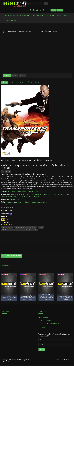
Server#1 (7, 75)
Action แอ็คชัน (10, 191)
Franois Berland (59, 194)
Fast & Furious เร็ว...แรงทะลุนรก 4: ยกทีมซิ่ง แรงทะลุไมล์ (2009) (65, 297)
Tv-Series (57, 360)
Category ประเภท (23, 15)
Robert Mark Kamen (30, 202)
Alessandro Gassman (46, 194)
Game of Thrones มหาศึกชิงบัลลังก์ (49, 323)
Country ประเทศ (37, 15)
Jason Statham (15, 194)
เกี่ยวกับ (4, 82)
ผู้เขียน (37, 82)
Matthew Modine (7, 196)
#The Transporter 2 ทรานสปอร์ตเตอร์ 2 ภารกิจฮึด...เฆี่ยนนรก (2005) (19, 230)
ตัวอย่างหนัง (13, 82)
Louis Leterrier (15, 199)
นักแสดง (22, 82)
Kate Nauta (35, 194)
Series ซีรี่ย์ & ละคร (11, 20)
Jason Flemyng (18, 196)
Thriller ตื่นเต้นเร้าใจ (35, 191)
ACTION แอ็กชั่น (43, 317)
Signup (60, 10)
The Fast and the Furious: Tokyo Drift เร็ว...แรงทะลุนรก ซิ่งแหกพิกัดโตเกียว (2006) (46, 297)
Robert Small (69, 194)
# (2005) (40, 227)
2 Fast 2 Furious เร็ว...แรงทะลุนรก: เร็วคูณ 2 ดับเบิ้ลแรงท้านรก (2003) (28, 297)
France (8, 205)
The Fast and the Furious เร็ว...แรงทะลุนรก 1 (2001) (9, 297)
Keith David (27, 196)
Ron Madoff (36, 196)
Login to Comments (11, 256)
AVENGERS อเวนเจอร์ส (45, 320)
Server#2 (14, 75)
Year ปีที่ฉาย (50, 15)
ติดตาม (42, 349)
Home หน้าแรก (10, 15)
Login (53, 10)
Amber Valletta (25, 194)
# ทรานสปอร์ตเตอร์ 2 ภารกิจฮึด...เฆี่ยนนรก (25, 227)
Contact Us (65, 360)
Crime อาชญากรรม (22, 191)
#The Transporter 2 (7, 227)
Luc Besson (10, 202)
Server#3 (22, 75)
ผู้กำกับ (30, 82)
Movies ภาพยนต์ (62, 15)
